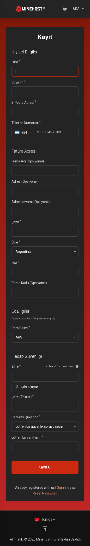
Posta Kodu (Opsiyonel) (29, 283)
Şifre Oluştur (27, 387)
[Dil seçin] (45, 520)
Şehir (15, 222)
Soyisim (18, 82)
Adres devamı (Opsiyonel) (31, 202)
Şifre (15, 366)
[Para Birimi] (77, 9)
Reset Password (45, 493)
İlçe (14, 263)
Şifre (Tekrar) (22, 397)
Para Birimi (20, 328)
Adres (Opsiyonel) (25, 181)
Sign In (62, 487)
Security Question (25, 417)
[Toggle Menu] (7, 9)
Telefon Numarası (25, 123)
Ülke (15, 242)
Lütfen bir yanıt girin (27, 437)
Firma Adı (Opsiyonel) (28, 161)
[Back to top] (45, 529)
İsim (15, 62)
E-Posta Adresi (23, 102)
